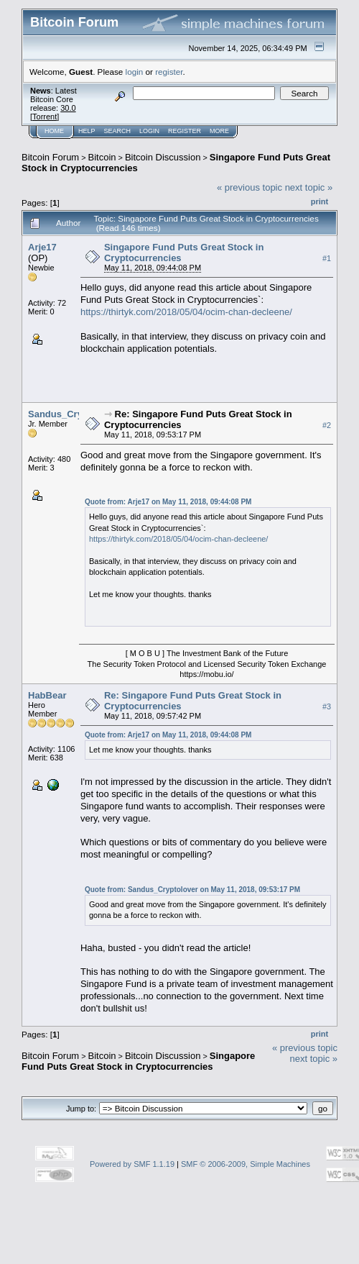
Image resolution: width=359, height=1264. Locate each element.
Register (184, 131)
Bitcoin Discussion (163, 157)
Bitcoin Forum (50, 157)
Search (117, 131)
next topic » (309, 187)
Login (149, 131)
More (219, 131)
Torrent (44, 116)
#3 (326, 706)
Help (86, 131)
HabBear (47, 695)
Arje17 (42, 247)
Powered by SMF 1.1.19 (132, 1164)
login (135, 71)
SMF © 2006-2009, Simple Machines (245, 1164)
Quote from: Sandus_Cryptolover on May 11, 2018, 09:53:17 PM (192, 890)
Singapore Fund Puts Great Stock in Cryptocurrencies (138, 1061)
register (168, 71)
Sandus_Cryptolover (73, 414)
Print (319, 201)
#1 (326, 258)
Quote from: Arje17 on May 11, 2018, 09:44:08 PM (168, 502)
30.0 (67, 108)
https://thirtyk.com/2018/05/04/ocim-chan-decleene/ (186, 311)
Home (54, 131)
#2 (326, 425)
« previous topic (249, 187)
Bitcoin (102, 157)
